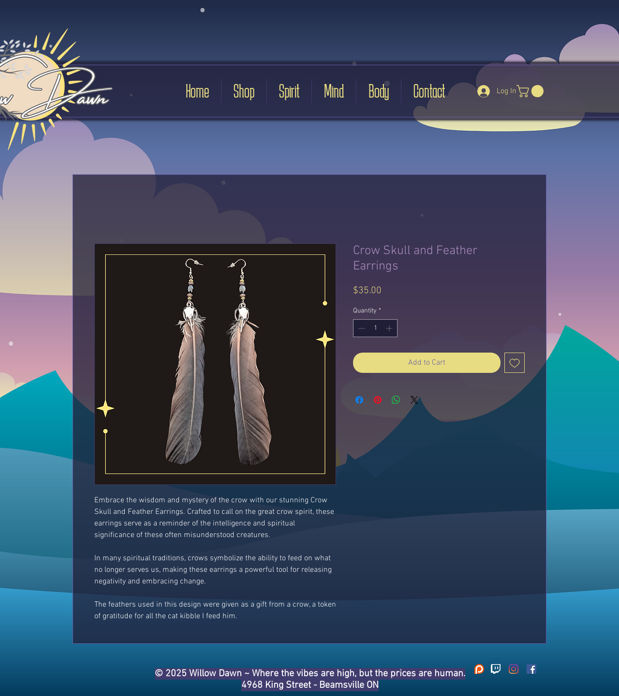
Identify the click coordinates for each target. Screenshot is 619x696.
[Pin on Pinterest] (377, 400)
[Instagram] (513, 669)
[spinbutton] (375, 328)
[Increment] (390, 328)
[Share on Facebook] (359, 400)
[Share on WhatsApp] (396, 400)
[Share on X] (414, 400)
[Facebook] (531, 669)
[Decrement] (360, 328)
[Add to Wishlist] (514, 363)
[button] (531, 91)
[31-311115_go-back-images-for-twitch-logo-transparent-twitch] (496, 669)
